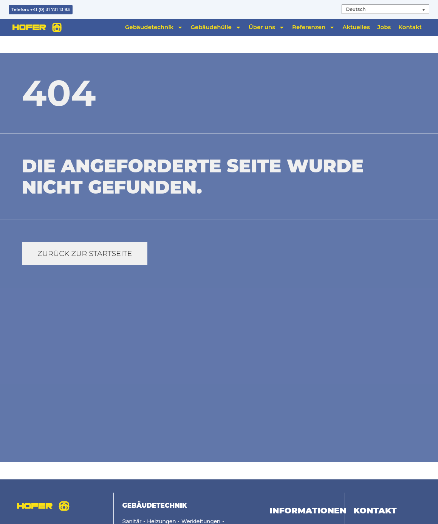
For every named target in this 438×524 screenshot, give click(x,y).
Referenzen (313, 27)
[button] (385, 9)
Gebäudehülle (215, 27)
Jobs (384, 27)
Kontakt (410, 27)
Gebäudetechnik (154, 27)
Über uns (267, 27)
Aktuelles (356, 27)
